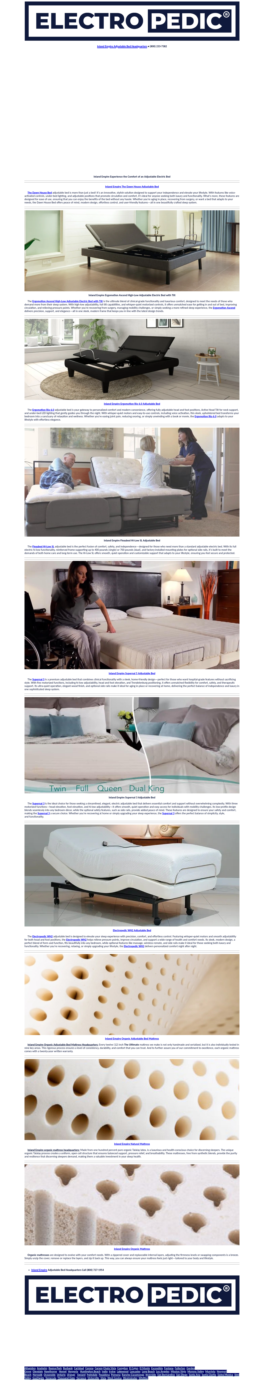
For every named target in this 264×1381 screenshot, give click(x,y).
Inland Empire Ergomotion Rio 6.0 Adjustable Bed (132, 403)
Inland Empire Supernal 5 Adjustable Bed (132, 673)
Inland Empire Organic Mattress (132, 1249)
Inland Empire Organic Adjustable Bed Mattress (132, 1038)
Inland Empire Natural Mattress (132, 1144)
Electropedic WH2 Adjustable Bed (132, 930)
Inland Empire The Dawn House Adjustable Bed (132, 186)
